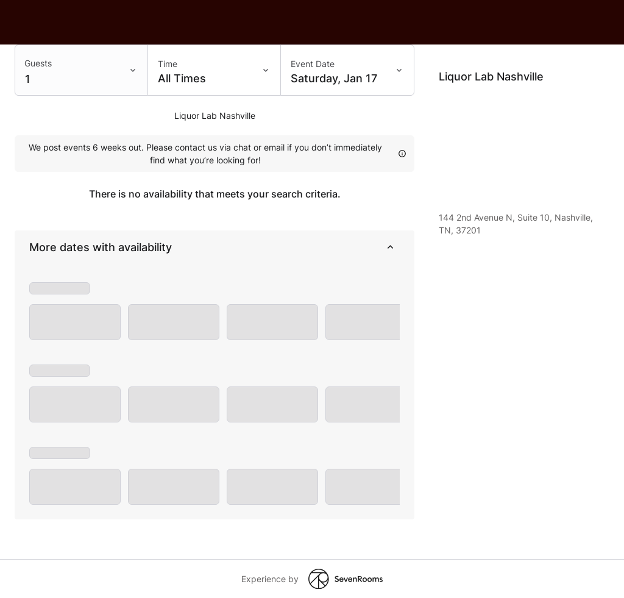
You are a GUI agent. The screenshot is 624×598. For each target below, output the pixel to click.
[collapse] (390, 247)
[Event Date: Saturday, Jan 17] (347, 70)
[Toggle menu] (135, 70)
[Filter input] (69, 71)
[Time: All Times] (214, 70)
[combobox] (81, 70)
